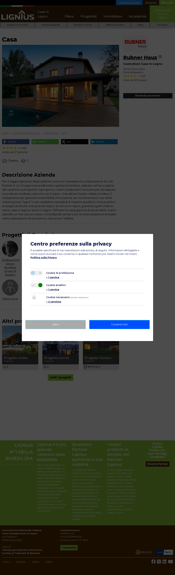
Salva (55, 324)
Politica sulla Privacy (43, 257)
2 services (53, 301)
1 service (52, 277)
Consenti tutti (119, 324)
